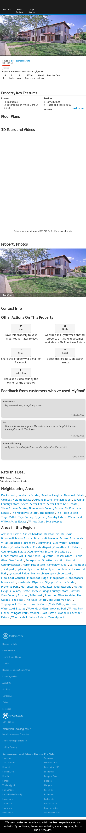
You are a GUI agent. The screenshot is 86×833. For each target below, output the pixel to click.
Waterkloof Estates (13, 608)
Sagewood (7, 808)
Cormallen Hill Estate (66, 547)
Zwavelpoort (56, 617)
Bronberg (29, 543)
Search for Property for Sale (14, 740)
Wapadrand (75, 517)
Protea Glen (49, 799)
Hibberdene (49, 794)
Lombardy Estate (28, 495)
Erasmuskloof (63, 556)
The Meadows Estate (24, 513)
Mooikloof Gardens (13, 578)
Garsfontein (16, 560)
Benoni (5, 780)
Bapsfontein (51, 534)
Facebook (6, 709)
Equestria (47, 556)
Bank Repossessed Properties (15, 734)
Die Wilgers (62, 551)
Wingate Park (19, 613)
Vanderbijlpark (8, 785)
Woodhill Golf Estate (42, 613)
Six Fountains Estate (20, 60)
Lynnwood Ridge (18, 573)
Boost (65, 351)
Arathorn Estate (11, 534)
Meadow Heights (51, 495)
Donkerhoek (8, 495)
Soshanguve (8, 758)
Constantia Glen (21, 547)
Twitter (5, 702)
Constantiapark (42, 547)
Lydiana (21, 569)
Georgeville (32, 560)
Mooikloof (64, 573)
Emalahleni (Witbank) (12, 794)
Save (21, 327)
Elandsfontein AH (12, 556)
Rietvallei (46, 586)
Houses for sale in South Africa (16, 670)
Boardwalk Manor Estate (16, 538)
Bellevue (66, 534)
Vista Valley (56, 604)
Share (20, 351)
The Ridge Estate (67, 513)
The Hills (17, 600)
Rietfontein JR (29, 586)
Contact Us (7, 696)
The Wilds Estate (35, 600)
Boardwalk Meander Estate (51, 538)
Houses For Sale (9, 644)
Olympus (37, 582)
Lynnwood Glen (37, 569)
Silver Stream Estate (14, 508)
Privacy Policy (8, 650)
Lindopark (8, 569)
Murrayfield (8, 582)
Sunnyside (48, 758)
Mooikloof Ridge (37, 578)
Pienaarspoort (62, 499)
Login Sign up (32, 10)
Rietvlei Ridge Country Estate (50, 591)
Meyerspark (49, 573)
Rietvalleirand (62, 586)
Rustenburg (7, 799)
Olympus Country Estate (60, 582)
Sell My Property (9, 747)
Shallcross (49, 771)
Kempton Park (50, 776)
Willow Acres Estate (13, 521)
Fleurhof (6, 767)
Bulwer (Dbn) (8, 771)
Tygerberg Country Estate (50, 517)
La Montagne (77, 564)
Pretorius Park (9, 586)
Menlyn (35, 573)
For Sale (7, 9)
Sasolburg (48, 790)
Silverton (50, 595)
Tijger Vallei (8, 517)
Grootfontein (50, 560)
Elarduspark (32, 556)
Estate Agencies (9, 676)
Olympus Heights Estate (16, 499)
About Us (6, 683)
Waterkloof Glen (37, 608)
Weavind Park (58, 608)
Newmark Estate (74, 495)
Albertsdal (7, 803)
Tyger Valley (25, 517)
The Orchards (8, 762)
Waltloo (71, 604)
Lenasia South (50, 803)
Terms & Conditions (11, 657)
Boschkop (16, 543)
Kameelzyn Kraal (57, 564)
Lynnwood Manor (59, 569)
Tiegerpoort (8, 604)
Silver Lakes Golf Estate (62, 504)
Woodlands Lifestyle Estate (28, 617)
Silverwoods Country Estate (46, 508)
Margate (48, 785)
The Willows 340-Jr (60, 600)
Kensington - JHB (51, 767)
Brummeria (44, 543)
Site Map (6, 663)
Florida (5, 776)
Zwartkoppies (54, 521)
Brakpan (48, 780)
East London (8, 790)
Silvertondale (66, 595)
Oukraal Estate (42, 499)
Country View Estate (40, 551)
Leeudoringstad (51, 808)
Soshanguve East (52, 812)
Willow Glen (36, 521)
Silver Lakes (37, 504)
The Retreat (47, 513)
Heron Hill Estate (34, 564)
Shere (24, 504)
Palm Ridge (7, 812)
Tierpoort (24, 604)
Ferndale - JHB (50, 762)
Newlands (23, 582)
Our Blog (6, 689)
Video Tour (21, 371)
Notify (65, 327)
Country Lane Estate (13, 551)
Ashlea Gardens (32, 534)
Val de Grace (39, 604)
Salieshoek (35, 595)
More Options (19, 10)
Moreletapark (74, 578)
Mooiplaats (57, 578)
